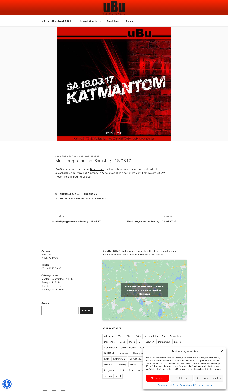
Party (90, 198)
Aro (163, 336)
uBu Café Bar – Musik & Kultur (58, 21)
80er (129, 336)
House (64, 198)
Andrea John (151, 336)
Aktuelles (66, 194)
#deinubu (109, 336)
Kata (106, 359)
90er (138, 336)
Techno (108, 376)
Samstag (101, 198)
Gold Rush (109, 353)
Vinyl (118, 376)
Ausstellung (113, 21)
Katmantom (97, 169)
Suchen (45, 303)
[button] (221, 351)
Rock (122, 370)
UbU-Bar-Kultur (89, 156)
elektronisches (128, 347)
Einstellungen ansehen (209, 378)
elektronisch (110, 347)
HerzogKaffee (140, 353)
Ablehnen (181, 378)
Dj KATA (150, 341)
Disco (132, 341)
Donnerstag (164, 341)
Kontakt (131, 21)
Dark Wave (110, 341)
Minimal (108, 364)
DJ (140, 341)
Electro (177, 341)
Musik (79, 194)
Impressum (207, 385)
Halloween (124, 353)
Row (131, 370)
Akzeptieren (157, 378)
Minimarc (121, 364)
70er (120, 336)
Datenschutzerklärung (168, 385)
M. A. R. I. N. (136, 359)
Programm (91, 194)
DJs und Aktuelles (90, 21)
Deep (122, 341)
